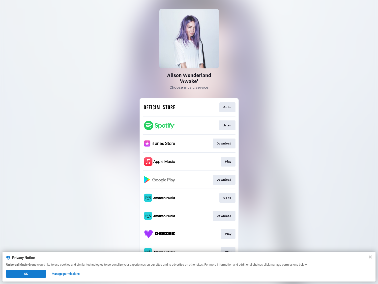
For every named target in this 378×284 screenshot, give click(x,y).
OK (26, 274)
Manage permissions (66, 274)
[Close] (370, 257)
